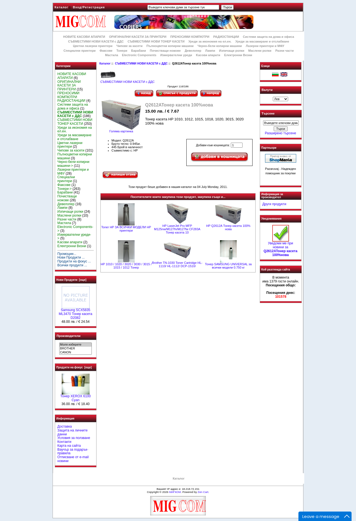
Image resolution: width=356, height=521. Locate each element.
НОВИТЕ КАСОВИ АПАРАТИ (84, 36)
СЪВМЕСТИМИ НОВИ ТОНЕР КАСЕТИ (156, 41)
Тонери (121, 50)
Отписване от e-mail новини (72, 459)
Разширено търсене (280, 133)
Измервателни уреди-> (74, 236)
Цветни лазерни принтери (92, 46)
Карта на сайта (69, 446)
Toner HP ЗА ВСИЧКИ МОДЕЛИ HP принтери (126, 228)
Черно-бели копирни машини (219, 46)
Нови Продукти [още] (71, 279)
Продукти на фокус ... (74, 261)
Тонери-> (64, 189)
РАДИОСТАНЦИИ (226, 36)
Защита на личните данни (72, 432)
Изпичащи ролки (231, 50)
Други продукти (274, 204)
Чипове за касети (129, 46)
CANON (76, 352)
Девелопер (193, 50)
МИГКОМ (175, 491)
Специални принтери (79, 50)
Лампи (210, 50)
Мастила (111, 55)
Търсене (268, 113)
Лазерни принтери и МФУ (265, 46)
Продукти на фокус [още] (74, 367)
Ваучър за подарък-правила (72, 451)
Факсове (106, 50)
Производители (69, 336)
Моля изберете (76, 345)
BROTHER (76, 349)
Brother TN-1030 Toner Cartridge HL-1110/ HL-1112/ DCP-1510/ (177, 264)
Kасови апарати (208, 55)
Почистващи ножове (165, 50)
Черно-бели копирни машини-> (73, 164)
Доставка (64, 426)
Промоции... (66, 254)
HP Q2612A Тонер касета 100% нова (228, 227)
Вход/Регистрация (89, 7)
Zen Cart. (203, 491)
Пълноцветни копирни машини (170, 46)
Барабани (138, 50)
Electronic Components (139, 55)
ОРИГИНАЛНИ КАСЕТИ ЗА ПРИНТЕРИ (137, 36)
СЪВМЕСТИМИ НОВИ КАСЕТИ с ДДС (141, 63)
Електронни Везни (238, 55)
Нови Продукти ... (71, 257)
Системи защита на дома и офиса (268, 36)
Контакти (64, 442)
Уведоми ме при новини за (281, 248)
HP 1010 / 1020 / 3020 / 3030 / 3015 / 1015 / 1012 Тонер (126, 265)
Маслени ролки (259, 50)
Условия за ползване (73, 438)
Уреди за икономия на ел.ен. (209, 41)
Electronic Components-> (75, 229)
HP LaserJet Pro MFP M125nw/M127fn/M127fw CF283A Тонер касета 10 (177, 229)
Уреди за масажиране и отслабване (262, 41)
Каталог (61, 7)
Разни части (284, 50)
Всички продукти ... (72, 265)
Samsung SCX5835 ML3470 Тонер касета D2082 (75, 312)
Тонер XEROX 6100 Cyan (75, 396)
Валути (267, 89)
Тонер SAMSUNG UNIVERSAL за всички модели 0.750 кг (228, 265)
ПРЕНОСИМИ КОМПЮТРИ (189, 36)
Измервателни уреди (176, 55)
